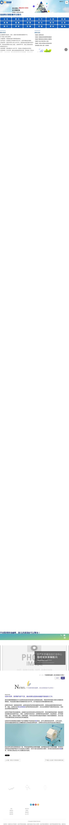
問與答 (27, 810)
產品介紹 (27, 808)
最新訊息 (11, 810)
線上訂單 (27, 814)
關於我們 (11, 814)
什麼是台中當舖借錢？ (14, 760)
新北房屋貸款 (22, 707)
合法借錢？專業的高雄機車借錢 (56, 760)
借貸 (36, 721)
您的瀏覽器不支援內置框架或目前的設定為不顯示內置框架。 (34, 26)
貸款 (43, 675)
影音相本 (11, 812)
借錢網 (57, 678)
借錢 (60, 748)
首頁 (11, 808)
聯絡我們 (27, 812)
